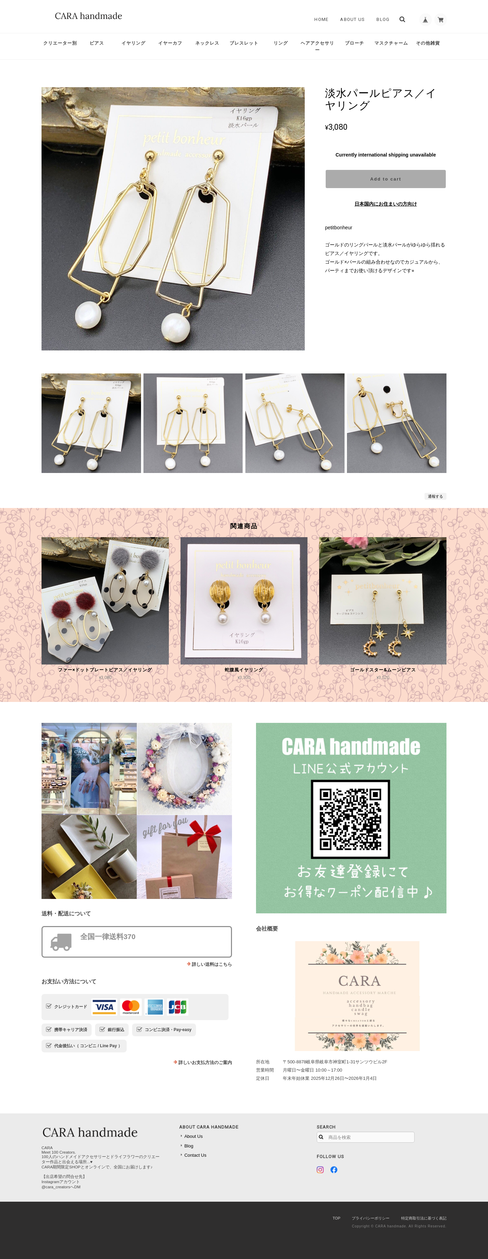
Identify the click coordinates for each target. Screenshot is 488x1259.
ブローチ (354, 43)
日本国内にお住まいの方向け (386, 204)
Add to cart (386, 179)
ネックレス (207, 43)
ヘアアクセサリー (317, 47)
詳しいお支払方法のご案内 (205, 1062)
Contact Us (195, 1155)
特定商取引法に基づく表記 (423, 1218)
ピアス (97, 43)
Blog (381, 19)
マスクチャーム (391, 43)
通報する (435, 496)
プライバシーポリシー (371, 1218)
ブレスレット (244, 43)
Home (320, 19)
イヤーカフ (170, 43)
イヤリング (133, 43)
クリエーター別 (60, 43)
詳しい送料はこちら (212, 964)
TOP (336, 1218)
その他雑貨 (428, 43)
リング (281, 43)
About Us (350, 19)
